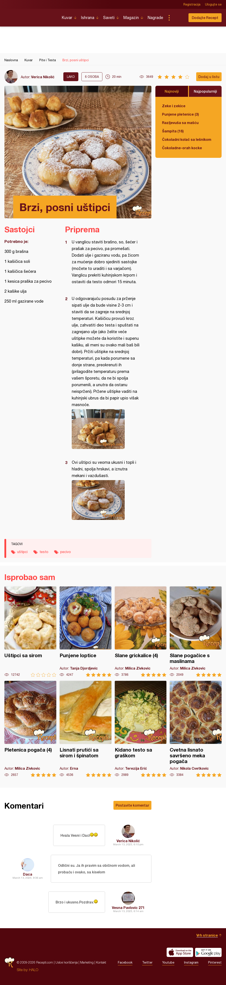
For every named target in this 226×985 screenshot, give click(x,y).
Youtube (168, 962)
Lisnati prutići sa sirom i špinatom (85, 729)
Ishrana (87, 17)
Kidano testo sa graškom (141, 729)
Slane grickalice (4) (141, 631)
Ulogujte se (213, 4)
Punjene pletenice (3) (180, 114)
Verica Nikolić (43, 77)
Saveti (109, 17)
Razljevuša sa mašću (180, 122)
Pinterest (215, 962)
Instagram (191, 962)
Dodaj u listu (208, 76)
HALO (33, 970)
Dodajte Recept (205, 17)
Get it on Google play (208, 952)
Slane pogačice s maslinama (196, 631)
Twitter (147, 962)
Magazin (131, 17)
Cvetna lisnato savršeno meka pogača (196, 729)
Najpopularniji (205, 91)
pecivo (65, 552)
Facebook (125, 962)
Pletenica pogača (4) (30, 729)
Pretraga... (178, 18)
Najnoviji (172, 91)
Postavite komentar (132, 805)
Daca (27, 874)
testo (44, 552)
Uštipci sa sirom (30, 631)
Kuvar (67, 17)
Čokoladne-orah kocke (182, 148)
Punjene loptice (85, 631)
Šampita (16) (173, 131)
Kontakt (101, 962)
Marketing (87, 962)
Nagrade (155, 17)
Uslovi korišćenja (66, 962)
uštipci (22, 552)
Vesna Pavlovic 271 (128, 907)
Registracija (191, 4)
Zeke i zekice (173, 106)
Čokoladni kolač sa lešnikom (186, 139)
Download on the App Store (180, 952)
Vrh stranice (207, 935)
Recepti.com (29, 16)
